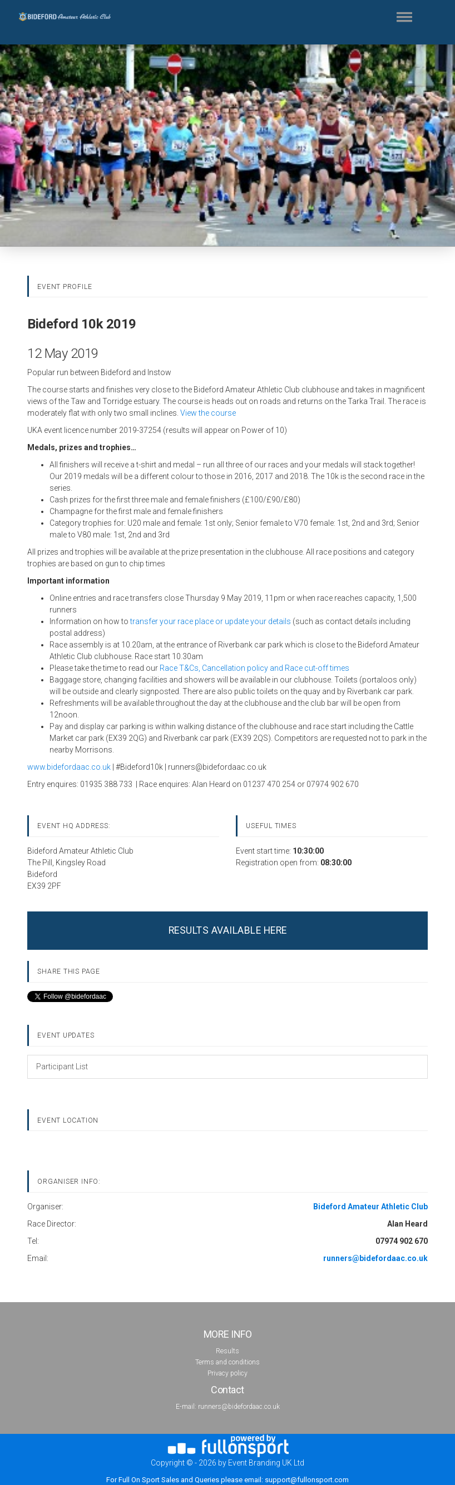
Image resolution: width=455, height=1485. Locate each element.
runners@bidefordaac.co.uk (239, 1407)
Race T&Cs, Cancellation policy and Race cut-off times (254, 668)
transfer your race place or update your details (210, 621)
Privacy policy (227, 1373)
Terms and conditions (227, 1362)
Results (227, 1351)
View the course (208, 412)
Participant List (62, 1066)
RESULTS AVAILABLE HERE (228, 930)
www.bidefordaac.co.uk (69, 767)
